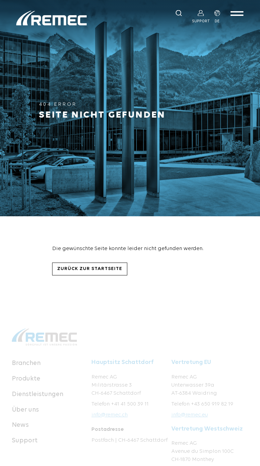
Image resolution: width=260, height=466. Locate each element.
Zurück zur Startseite (89, 268)
